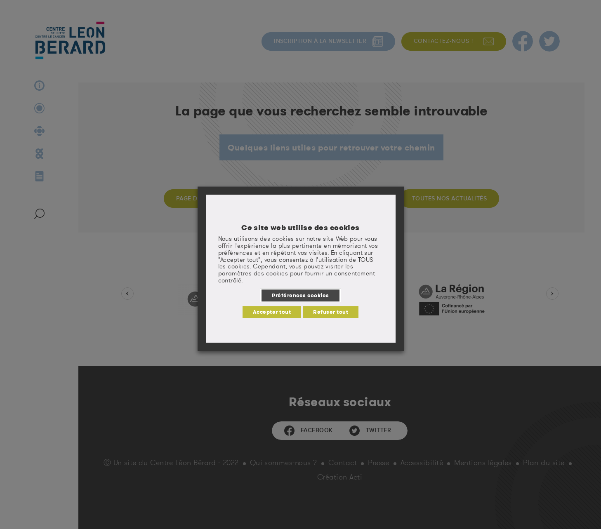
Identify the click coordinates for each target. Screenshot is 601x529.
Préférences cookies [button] (300, 295)
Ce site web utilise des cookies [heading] (300, 227)
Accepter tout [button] (272, 311)
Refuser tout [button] (330, 311)
